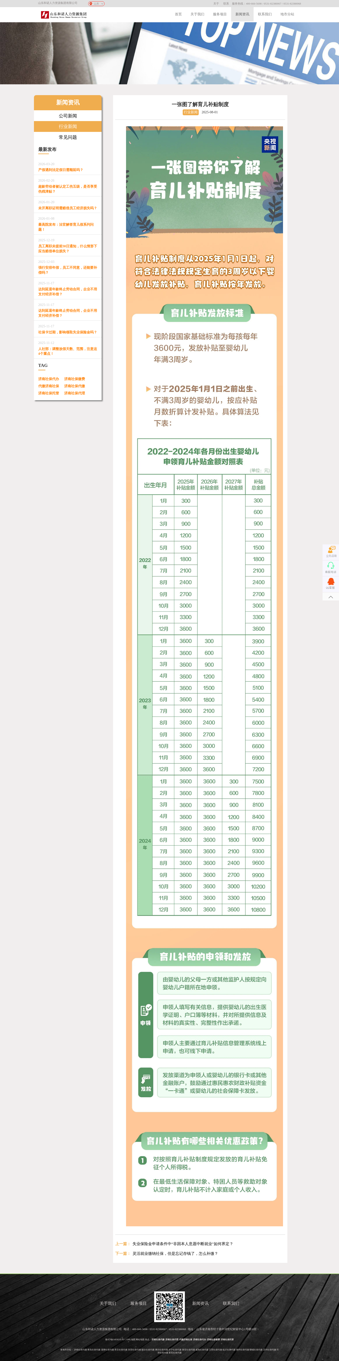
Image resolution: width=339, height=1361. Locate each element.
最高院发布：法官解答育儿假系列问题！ (68, 223)
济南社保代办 (48, 379)
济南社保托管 (48, 393)
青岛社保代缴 (93, 1349)
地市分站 (287, 14)
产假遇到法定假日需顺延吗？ (68, 166)
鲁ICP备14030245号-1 (115, 1339)
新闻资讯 (242, 14)
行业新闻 (68, 126)
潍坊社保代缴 (161, 1349)
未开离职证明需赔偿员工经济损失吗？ (68, 204)
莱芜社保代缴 (175, 1352)
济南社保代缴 (74, 386)
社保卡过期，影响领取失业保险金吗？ (68, 328)
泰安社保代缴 (188, 1349)
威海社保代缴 (201, 1349)
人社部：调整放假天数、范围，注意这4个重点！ (68, 347)
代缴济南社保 (48, 386)
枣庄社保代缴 (120, 1349)
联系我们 (265, 14)
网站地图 (140, 1339)
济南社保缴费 (74, 379)
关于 (216, 3)
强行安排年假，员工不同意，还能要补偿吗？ (68, 266)
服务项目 (220, 14)
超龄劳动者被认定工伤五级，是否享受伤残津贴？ (68, 185)
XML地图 (130, 1339)
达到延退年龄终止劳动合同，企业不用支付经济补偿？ (68, 288)
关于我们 (197, 14)
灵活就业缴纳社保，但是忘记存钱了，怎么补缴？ (175, 1253)
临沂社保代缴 (228, 1349)
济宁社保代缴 (174, 1349)
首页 (178, 14)
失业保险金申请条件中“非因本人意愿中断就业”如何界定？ (183, 1244)
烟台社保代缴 (147, 1349)
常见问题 (68, 137)
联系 (226, 3)
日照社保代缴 (215, 1349)
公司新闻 (68, 115)
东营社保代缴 (134, 1349)
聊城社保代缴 (255, 1349)
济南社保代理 (74, 393)
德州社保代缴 (242, 1349)
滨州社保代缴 (269, 1349)
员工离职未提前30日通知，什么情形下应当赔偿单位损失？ (68, 245)
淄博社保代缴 (107, 1349)
